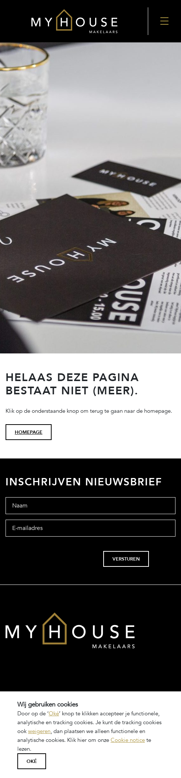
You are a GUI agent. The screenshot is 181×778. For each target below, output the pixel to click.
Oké (54, 713)
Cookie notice (128, 740)
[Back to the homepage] (74, 21)
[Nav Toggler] (164, 21)
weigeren (39, 731)
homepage (28, 432)
